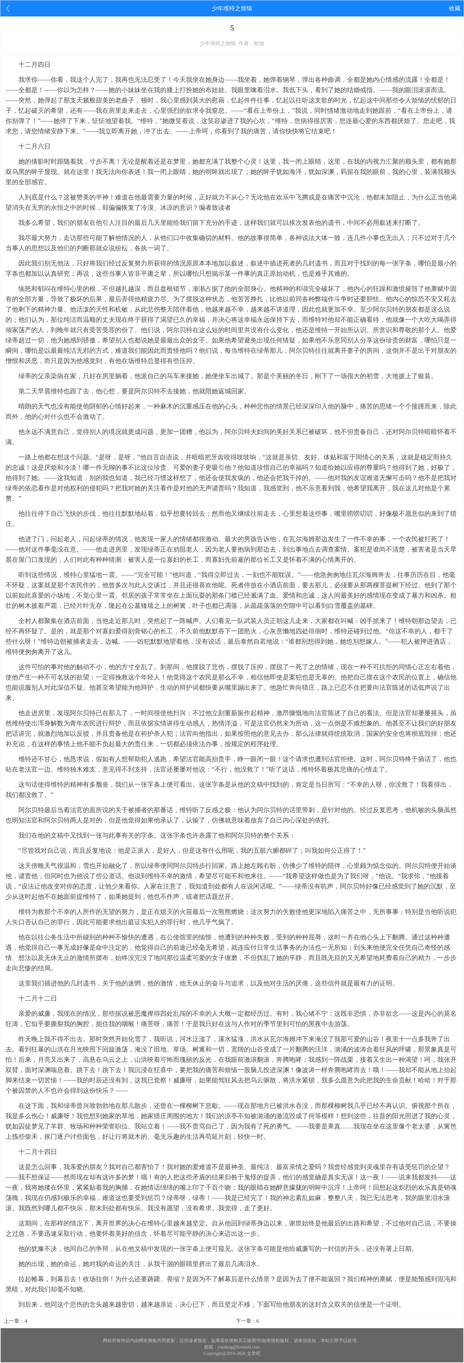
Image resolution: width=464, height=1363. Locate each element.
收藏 (454, 8)
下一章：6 (247, 1321)
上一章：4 (15, 1321)
